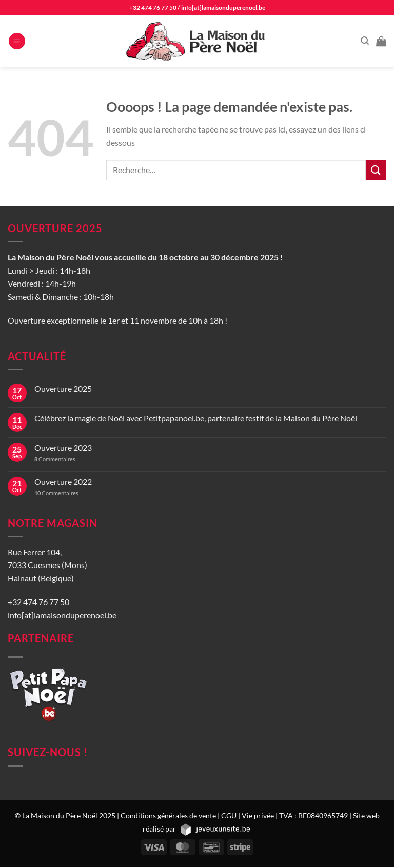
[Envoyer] (376, 170)
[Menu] (17, 41)
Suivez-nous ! (48, 752)
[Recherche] (365, 41)
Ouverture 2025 (63, 388)
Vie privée (258, 815)
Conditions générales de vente (168, 815)
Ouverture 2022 (63, 481)
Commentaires (54, 459)
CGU (229, 815)
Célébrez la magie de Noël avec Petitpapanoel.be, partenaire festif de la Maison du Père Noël (195, 418)
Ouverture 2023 (63, 448)
